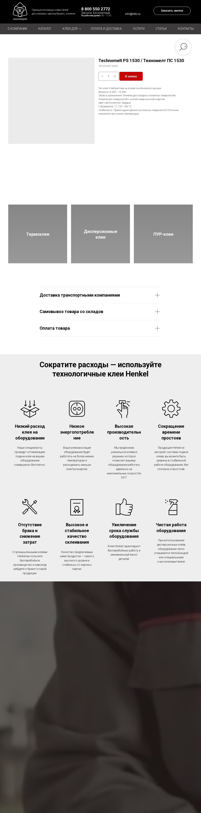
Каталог (44, 29)
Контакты (186, 29)
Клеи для (70, 29)
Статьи (161, 29)
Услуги (138, 29)
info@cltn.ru (132, 13)
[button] (172, 11)
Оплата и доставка (106, 29)
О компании (17, 29)
